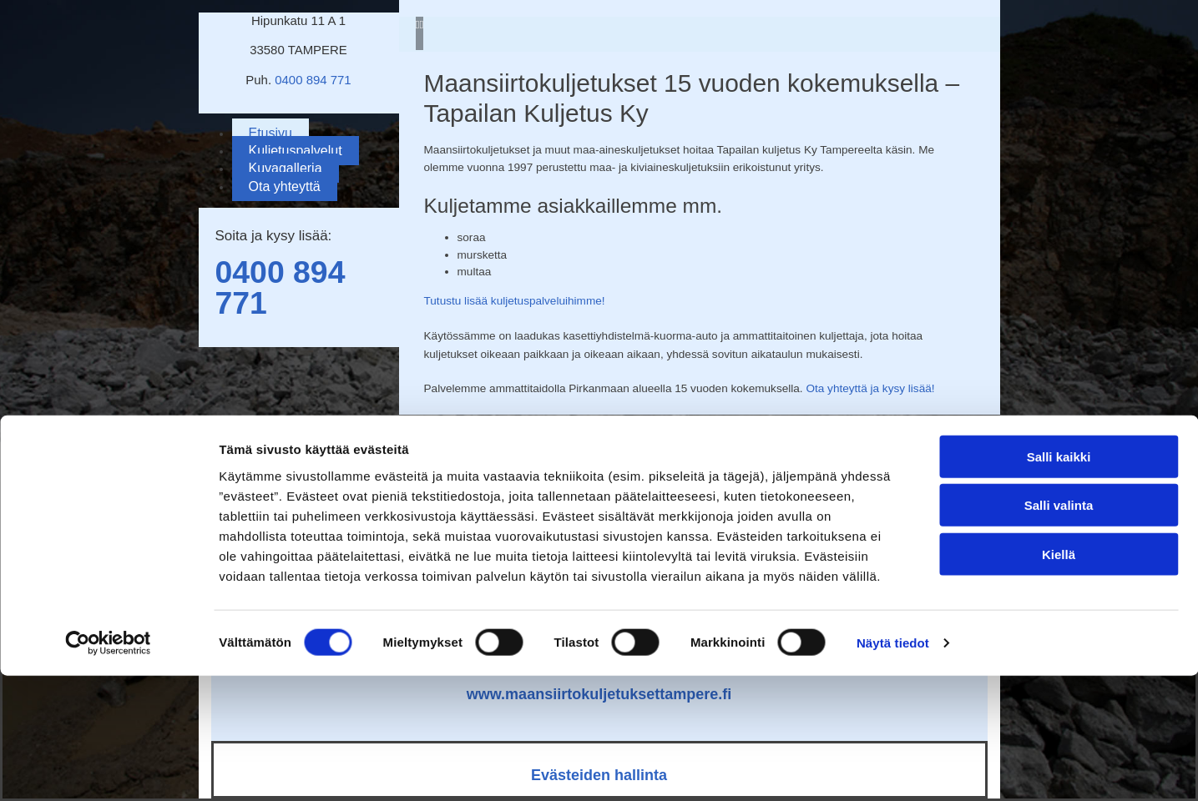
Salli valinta (1059, 630)
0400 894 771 (313, 80)
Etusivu (270, 133)
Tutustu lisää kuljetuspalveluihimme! (514, 301)
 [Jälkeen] (421, 24)
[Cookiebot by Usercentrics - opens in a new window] (108, 768)
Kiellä (1058, 679)
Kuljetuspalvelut (295, 151)
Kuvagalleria (285, 168)
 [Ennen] (418, 24)
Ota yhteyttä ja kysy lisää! (870, 388)
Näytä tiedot (893, 768)
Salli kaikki (1059, 581)
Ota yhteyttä (285, 186)
